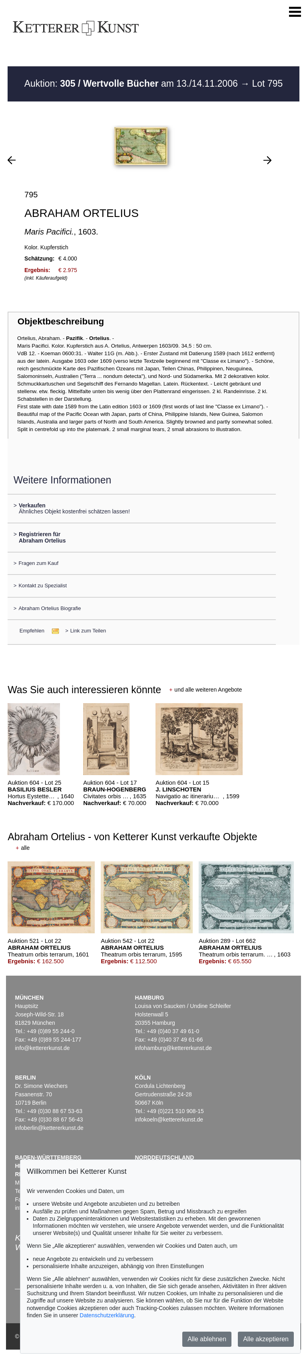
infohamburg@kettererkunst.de (173, 1048)
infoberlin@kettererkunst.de (49, 1128)
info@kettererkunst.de (42, 1048)
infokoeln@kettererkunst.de (169, 1119)
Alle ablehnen (206, 1339)
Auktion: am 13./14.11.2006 (132, 83)
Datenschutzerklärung (107, 1315)
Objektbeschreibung (61, 321)
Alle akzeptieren (266, 1339)
